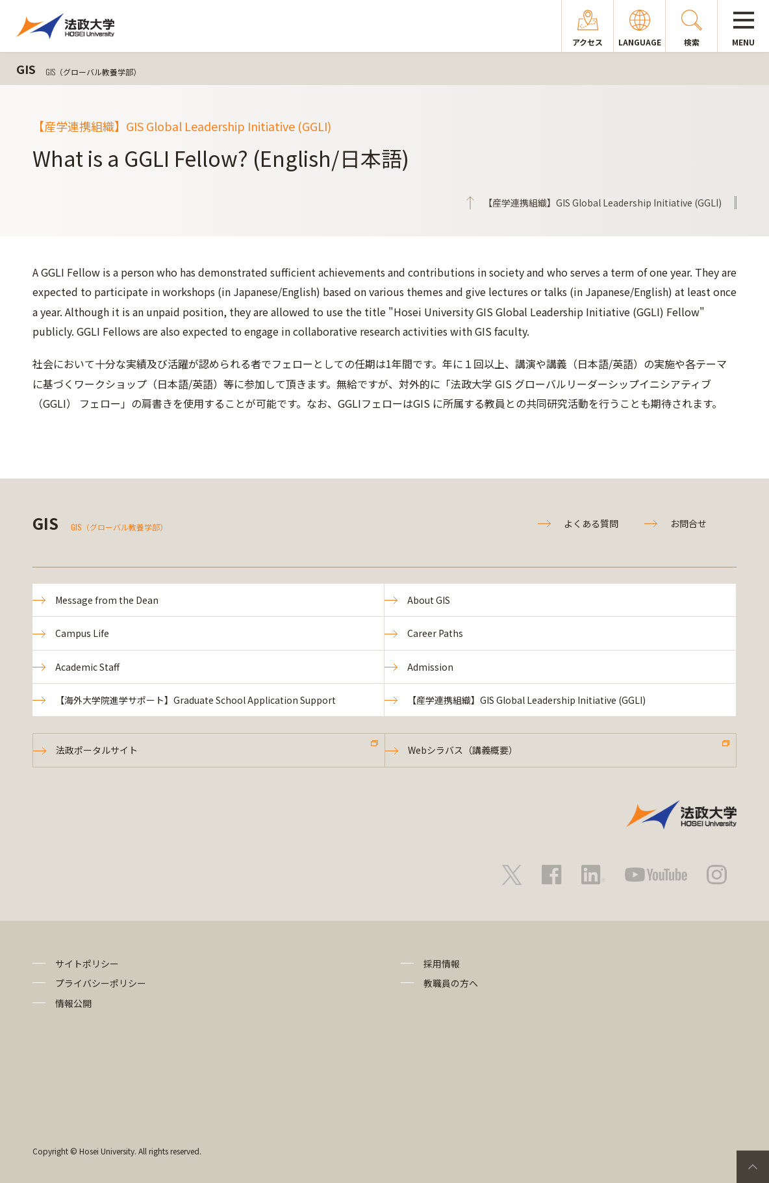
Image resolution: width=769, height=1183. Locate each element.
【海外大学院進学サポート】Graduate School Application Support (195, 699)
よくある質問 (591, 523)
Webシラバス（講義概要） (463, 749)
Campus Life (82, 633)
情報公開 (73, 1003)
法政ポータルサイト (97, 749)
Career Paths (435, 633)
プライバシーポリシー (100, 983)
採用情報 (441, 963)
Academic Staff (87, 666)
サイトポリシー (87, 963)
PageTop (753, 1167)
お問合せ (688, 523)
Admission (430, 666)
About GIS (428, 599)
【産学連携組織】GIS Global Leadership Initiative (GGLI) (526, 699)
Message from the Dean (106, 599)
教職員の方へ (450, 983)
